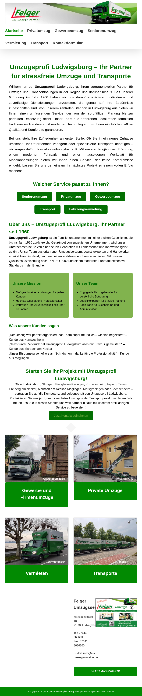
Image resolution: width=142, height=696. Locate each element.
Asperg (112, 384)
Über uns (68, 691)
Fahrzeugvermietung (85, 209)
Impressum (86, 691)
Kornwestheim (34, 339)
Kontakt (110, 691)
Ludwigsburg (67, 86)
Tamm (122, 384)
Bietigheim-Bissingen (69, 384)
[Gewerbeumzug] (36, 436)
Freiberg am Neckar (22, 389)
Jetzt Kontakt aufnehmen (71, 415)
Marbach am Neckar (38, 349)
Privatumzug (71, 196)
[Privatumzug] (105, 436)
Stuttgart (48, 384)
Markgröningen (93, 389)
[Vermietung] (36, 519)
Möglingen (22, 358)
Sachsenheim (121, 389)
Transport (47, 209)
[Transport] (105, 519)
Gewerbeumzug (107, 196)
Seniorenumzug (34, 196)
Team (76, 691)
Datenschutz (99, 691)
